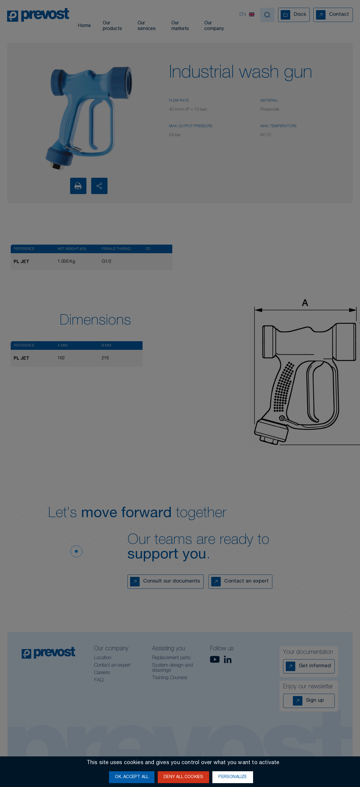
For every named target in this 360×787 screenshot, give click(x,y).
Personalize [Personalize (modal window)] (232, 777)
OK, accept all (132, 777)
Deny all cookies (183, 777)
